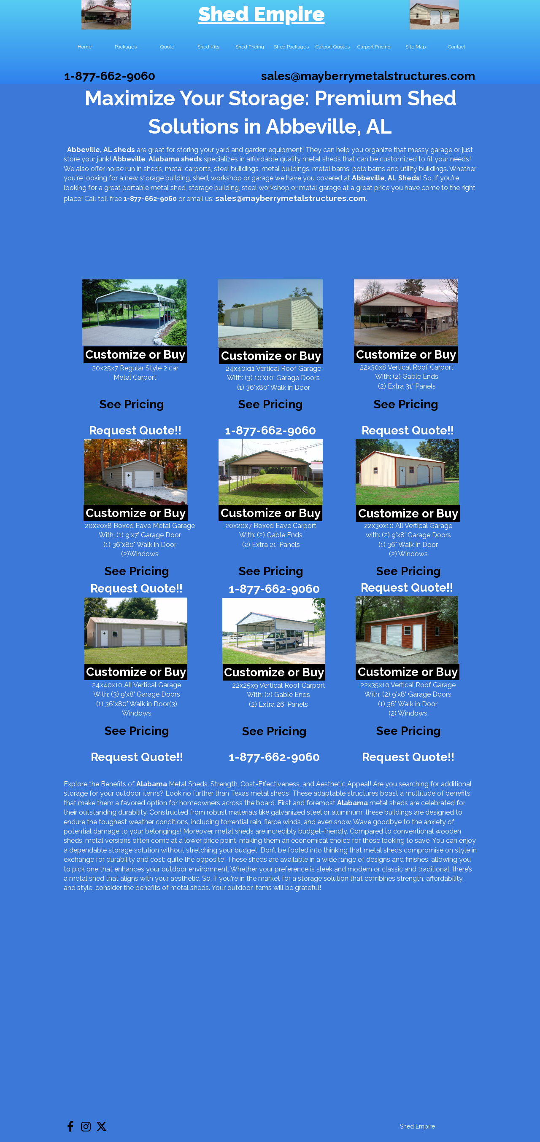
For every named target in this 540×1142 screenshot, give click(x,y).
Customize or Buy (135, 355)
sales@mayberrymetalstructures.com (368, 76)
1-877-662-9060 (109, 76)
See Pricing (406, 404)
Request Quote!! (135, 430)
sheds (191, 159)
